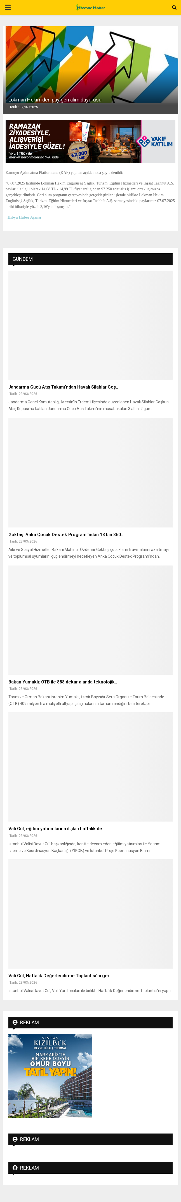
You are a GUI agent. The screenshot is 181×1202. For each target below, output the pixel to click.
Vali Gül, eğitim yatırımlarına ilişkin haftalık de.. (56, 828)
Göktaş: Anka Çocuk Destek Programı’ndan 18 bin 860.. (65, 534)
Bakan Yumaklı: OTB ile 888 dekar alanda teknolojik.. (62, 682)
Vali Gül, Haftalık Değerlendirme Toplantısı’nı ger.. (59, 975)
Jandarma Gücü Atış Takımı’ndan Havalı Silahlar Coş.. (63, 387)
